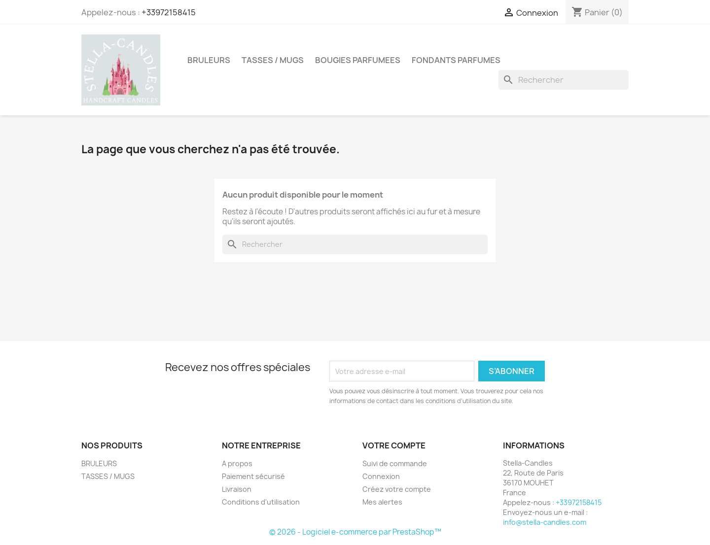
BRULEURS (208, 60)
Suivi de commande (394, 463)
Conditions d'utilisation (261, 502)
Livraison (236, 489)
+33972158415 (169, 12)
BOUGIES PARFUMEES (357, 60)
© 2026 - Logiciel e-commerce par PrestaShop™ (355, 532)
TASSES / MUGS (273, 60)
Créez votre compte (396, 489)
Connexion (381, 476)
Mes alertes (382, 502)
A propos (237, 463)
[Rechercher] (563, 80)
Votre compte (394, 445)
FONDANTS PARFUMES (456, 60)
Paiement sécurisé (253, 476)
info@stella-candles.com (544, 522)
